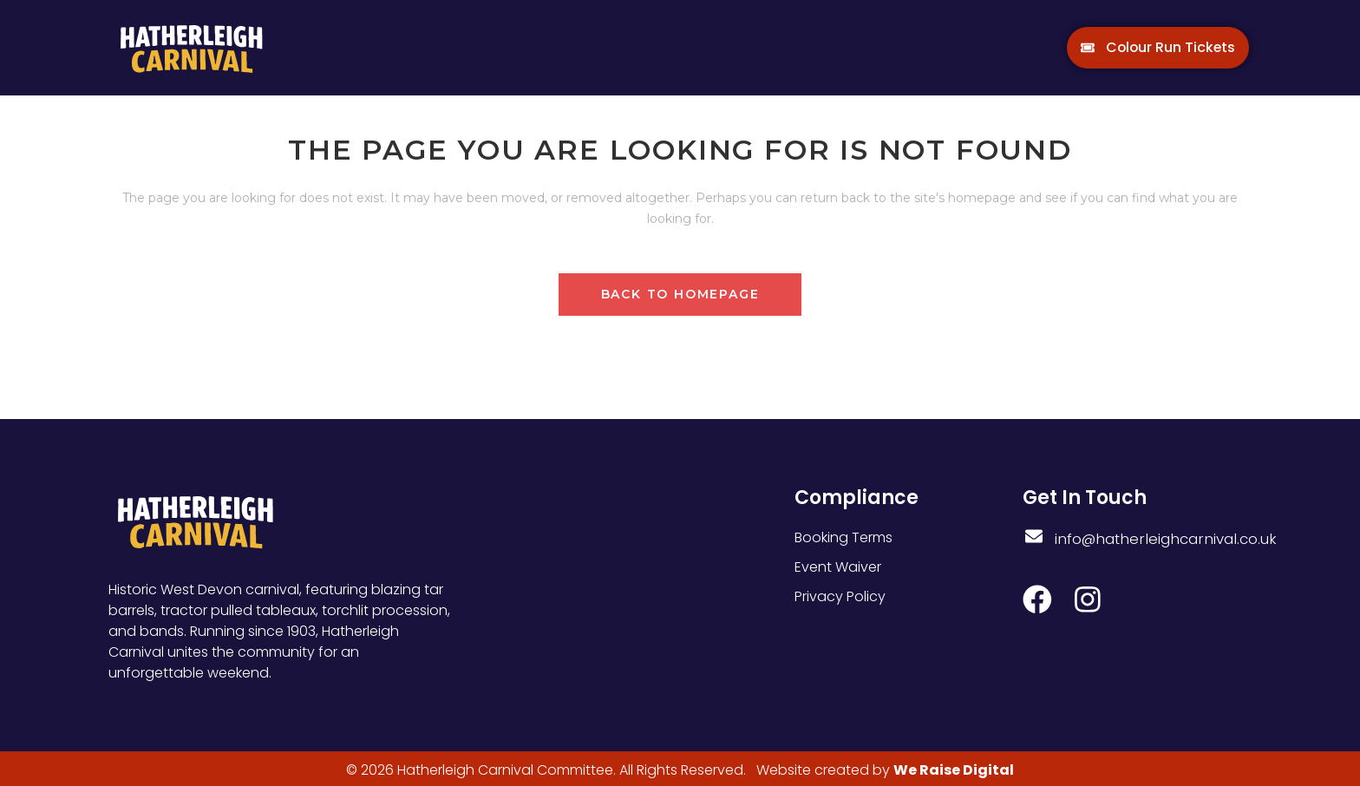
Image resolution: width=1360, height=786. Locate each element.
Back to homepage (680, 294)
